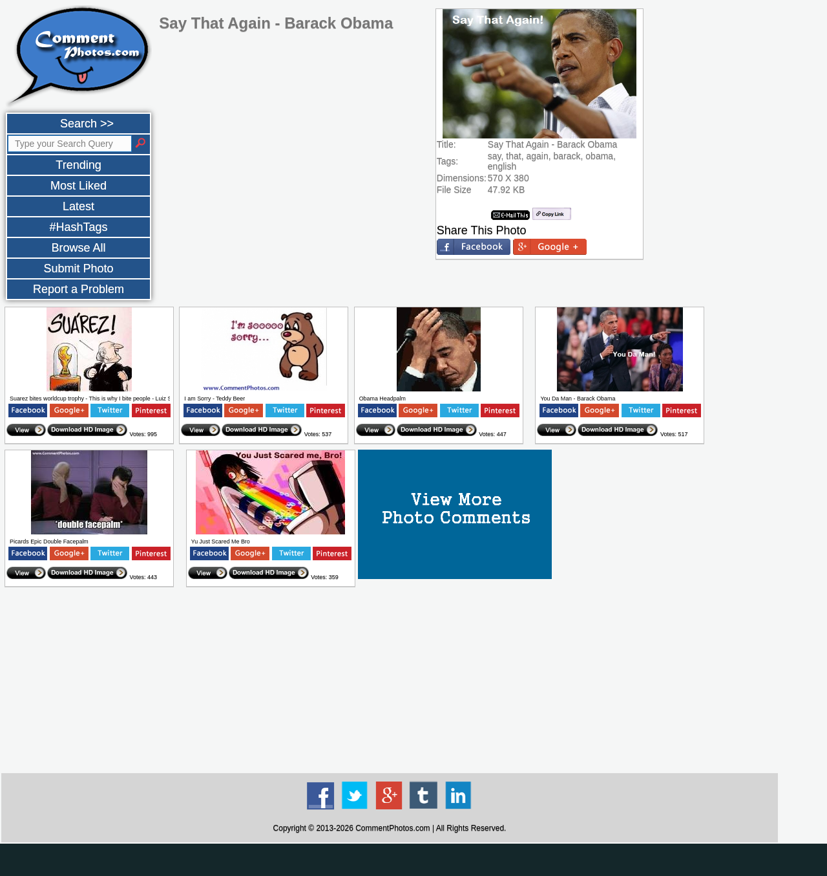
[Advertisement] (389, 680)
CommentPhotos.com (392, 828)
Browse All (78, 247)
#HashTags (78, 227)
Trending (78, 165)
